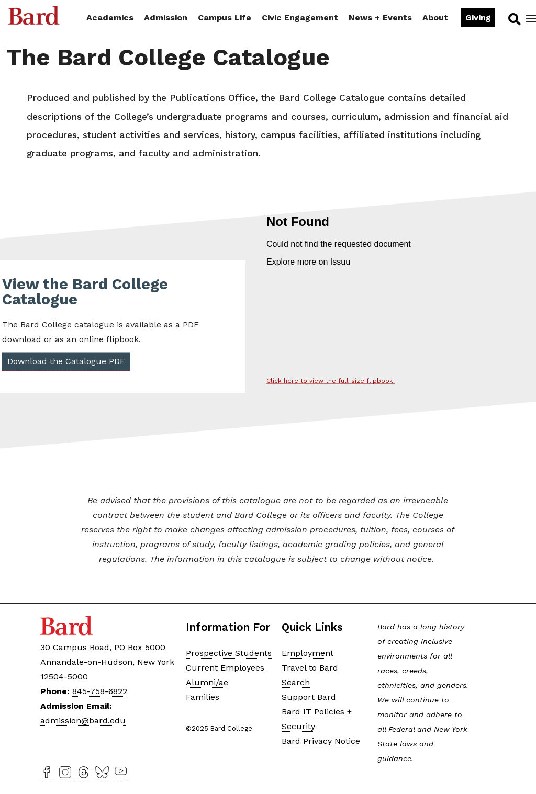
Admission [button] (165, 17)
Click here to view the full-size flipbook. (330, 381)
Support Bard (309, 697)
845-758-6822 (99, 691)
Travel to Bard (310, 668)
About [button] (435, 17)
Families (202, 697)
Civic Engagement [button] (300, 17)
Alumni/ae (207, 682)
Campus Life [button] (224, 17)
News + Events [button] (380, 17)
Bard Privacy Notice (321, 741)
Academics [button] (109, 17)
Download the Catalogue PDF (66, 362)
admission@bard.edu (83, 720)
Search (513, 18)
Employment (307, 653)
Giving (478, 17)
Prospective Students (229, 653)
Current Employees (225, 668)
